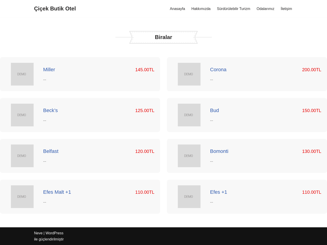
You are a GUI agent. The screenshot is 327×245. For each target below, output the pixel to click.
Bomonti (219, 151)
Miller (49, 69)
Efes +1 (218, 192)
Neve (38, 233)
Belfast (50, 151)
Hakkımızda (201, 9)
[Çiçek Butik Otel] (55, 8)
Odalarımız (265, 9)
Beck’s (50, 110)
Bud (214, 110)
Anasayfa (177, 9)
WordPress (54, 233)
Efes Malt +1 (57, 192)
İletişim (286, 9)
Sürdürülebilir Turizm (233, 9)
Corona (218, 69)
